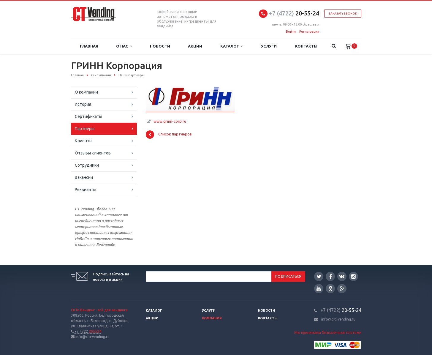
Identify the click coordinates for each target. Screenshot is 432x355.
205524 (88, 331)
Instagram (353, 276)
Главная (89, 46)
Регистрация (309, 31)
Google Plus (342, 288)
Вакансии (84, 177)
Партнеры (84, 128)
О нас (124, 46)
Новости (160, 46)
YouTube (319, 288)
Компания (212, 318)
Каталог (231, 46)
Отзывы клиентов (93, 153)
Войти (291, 31)
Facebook (330, 276)
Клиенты (83, 140)
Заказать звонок (343, 13)
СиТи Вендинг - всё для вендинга (99, 310)
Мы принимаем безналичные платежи (327, 333)
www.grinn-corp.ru (170, 121)
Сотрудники (87, 165)
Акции (195, 46)
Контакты (306, 46)
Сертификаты (88, 116)
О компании (86, 92)
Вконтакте (341, 276)
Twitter (319, 276)
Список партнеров (169, 134)
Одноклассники (330, 288)
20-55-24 (294, 13)
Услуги (269, 46)
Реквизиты (85, 189)
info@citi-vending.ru (338, 319)
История (83, 104)
